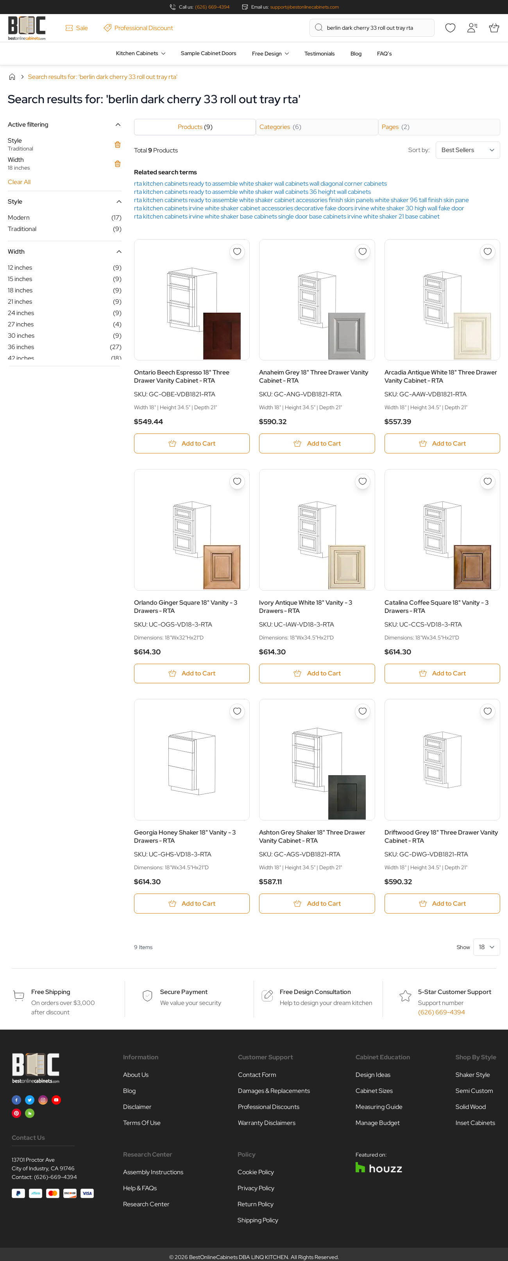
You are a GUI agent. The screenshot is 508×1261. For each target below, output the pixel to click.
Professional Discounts (268, 1107)
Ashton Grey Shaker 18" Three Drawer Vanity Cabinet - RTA (312, 836)
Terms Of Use (142, 1123)
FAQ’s (384, 53)
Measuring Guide (379, 1107)
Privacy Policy (256, 1188)
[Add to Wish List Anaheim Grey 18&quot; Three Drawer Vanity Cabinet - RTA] (362, 252)
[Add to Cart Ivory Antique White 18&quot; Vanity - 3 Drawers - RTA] (317, 674)
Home (12, 76)
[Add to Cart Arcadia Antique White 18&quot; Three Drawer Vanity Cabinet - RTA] (442, 443)
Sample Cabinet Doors (208, 53)
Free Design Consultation (315, 992)
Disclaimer (137, 1107)
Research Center (146, 1204)
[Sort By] (468, 150)
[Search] (319, 27)
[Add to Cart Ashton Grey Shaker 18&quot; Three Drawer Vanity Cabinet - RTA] (317, 904)
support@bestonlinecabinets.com (304, 7)
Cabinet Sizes (374, 1091)
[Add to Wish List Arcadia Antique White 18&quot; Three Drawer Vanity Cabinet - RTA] (487, 252)
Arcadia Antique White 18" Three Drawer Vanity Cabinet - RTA (441, 376)
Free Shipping (50, 992)
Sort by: (454, 150)
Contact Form (257, 1075)
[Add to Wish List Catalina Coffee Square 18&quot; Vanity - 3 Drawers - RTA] (487, 481)
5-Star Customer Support (454, 992)
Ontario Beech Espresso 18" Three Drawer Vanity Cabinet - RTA (181, 376)
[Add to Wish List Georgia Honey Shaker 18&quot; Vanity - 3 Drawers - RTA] (237, 712)
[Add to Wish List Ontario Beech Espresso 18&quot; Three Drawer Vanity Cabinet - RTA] (237, 252)
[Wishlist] (450, 27)
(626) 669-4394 (212, 7)
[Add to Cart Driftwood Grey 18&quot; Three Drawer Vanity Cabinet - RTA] (442, 904)
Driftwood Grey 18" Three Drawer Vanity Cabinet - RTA (441, 836)
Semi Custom (474, 1091)
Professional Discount (138, 28)
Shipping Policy (258, 1220)
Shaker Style (473, 1075)
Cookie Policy (256, 1172)
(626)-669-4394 (55, 1176)
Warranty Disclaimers (266, 1123)
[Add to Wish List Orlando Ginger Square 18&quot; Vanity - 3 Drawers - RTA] (237, 481)
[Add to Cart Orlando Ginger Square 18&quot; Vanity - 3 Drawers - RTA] (192, 674)
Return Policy (256, 1204)
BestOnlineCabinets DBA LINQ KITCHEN (238, 1257)
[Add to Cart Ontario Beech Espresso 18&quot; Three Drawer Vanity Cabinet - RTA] (192, 443)
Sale (76, 28)
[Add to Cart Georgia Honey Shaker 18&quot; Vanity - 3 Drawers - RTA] (192, 904)
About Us (135, 1075)
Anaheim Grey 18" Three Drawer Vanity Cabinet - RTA (313, 376)
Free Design (267, 53)
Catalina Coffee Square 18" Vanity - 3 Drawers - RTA (437, 606)
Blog (356, 53)
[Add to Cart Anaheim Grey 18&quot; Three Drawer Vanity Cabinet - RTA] (317, 443)
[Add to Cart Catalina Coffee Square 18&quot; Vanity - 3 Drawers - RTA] (442, 674)
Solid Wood (471, 1107)
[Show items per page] (486, 947)
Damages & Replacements (274, 1091)
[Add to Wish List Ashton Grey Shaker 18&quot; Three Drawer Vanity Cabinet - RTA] (362, 712)
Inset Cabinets (475, 1123)
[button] (65, 124)
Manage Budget (378, 1123)
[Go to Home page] (27, 28)
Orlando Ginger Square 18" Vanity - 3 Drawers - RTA (186, 606)
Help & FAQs (140, 1188)
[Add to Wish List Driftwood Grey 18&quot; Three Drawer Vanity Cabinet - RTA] (487, 712)
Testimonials (319, 53)
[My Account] (472, 27)
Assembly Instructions (153, 1172)
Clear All (19, 182)
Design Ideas (373, 1075)
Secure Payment (183, 992)
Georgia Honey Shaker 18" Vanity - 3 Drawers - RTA (185, 836)
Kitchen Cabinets (137, 53)
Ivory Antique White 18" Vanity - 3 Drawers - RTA (305, 606)
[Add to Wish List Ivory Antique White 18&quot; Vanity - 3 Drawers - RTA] (362, 481)
